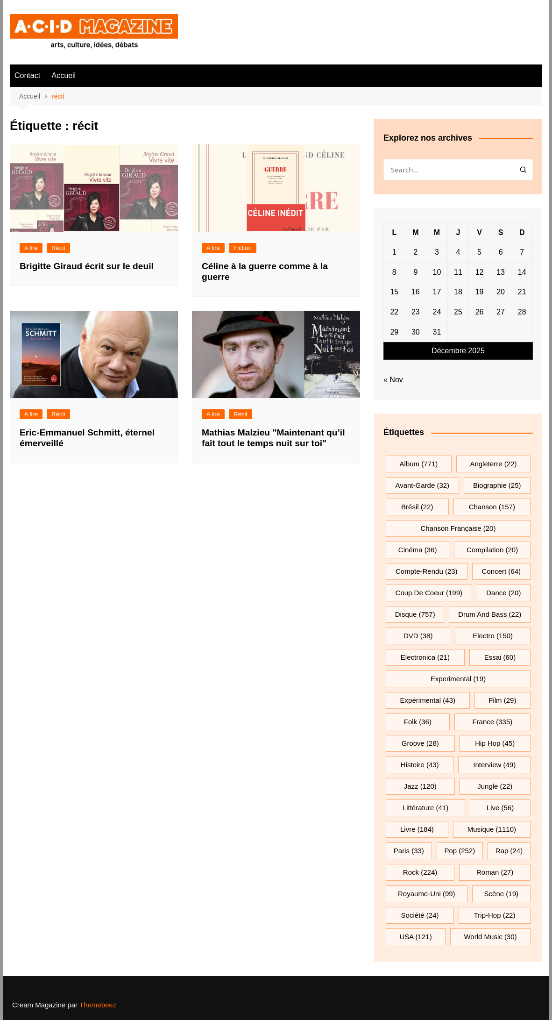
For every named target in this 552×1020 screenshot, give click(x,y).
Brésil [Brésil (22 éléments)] (417, 507)
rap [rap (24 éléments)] (509, 851)
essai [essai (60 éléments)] (500, 657)
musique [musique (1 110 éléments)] (491, 829)
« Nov (393, 380)
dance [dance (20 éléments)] (503, 593)
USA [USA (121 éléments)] (415, 937)
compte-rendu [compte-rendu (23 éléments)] (427, 571)
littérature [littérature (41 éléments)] (425, 808)
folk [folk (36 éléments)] (418, 722)
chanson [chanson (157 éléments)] (492, 507)
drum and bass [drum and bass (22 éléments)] (489, 614)
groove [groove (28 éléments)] (420, 743)
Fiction (242, 247)
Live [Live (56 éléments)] (500, 808)
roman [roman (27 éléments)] (494, 872)
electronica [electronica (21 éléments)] (425, 657)
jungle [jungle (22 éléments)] (494, 786)
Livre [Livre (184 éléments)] (417, 829)
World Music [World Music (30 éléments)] (490, 937)
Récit (58, 247)
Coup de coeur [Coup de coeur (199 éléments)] (429, 593)
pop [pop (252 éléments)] (459, 851)
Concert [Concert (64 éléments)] (501, 571)
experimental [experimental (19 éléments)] (458, 679)
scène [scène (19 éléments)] (501, 894)
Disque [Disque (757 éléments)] (415, 614)
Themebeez (97, 1005)
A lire (31, 247)
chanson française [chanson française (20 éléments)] (458, 528)
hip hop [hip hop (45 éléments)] (495, 743)
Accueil (64, 75)
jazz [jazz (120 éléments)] (420, 786)
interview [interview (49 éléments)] (494, 765)
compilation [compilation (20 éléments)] (492, 550)
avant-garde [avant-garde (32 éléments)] (422, 485)
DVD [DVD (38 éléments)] (418, 636)
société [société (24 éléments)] (420, 915)
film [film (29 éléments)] (502, 700)
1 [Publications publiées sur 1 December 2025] (394, 252)
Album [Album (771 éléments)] (419, 464)
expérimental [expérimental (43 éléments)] (427, 700)
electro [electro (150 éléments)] (493, 636)
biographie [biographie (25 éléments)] (497, 485)
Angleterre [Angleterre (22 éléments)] (493, 464)
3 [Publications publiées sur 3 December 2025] (437, 252)
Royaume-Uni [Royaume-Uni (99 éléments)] (426, 894)
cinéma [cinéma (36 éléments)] (417, 550)
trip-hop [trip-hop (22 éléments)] (495, 915)
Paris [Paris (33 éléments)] (409, 851)
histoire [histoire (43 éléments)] (420, 765)
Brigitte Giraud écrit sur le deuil (87, 266)
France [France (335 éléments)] (492, 722)
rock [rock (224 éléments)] (420, 872)
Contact (27, 75)
